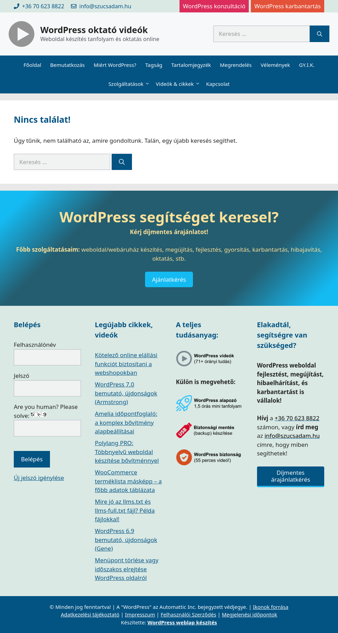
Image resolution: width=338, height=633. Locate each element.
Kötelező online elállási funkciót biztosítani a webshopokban (126, 363)
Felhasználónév (35, 345)
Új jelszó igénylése (39, 478)
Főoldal (32, 64)
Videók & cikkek (179, 83)
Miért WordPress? (115, 64)
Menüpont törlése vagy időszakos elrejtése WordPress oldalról (126, 569)
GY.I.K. (307, 64)
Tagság (153, 64)
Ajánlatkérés (169, 279)
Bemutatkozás (67, 64)
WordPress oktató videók (94, 30)
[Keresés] (319, 34)
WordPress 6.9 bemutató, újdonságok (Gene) (126, 539)
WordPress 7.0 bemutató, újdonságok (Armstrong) (126, 393)
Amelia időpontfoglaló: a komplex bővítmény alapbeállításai (126, 422)
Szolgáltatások (130, 83)
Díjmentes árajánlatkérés (290, 476)
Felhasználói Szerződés (188, 614)
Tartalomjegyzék (191, 64)
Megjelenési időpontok (249, 614)
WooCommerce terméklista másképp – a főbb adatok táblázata (128, 481)
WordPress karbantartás (287, 6)
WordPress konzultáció (214, 6)
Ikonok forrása (270, 606)
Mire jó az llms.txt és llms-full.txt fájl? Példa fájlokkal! (125, 510)
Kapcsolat (217, 83)
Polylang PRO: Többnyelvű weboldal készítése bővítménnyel (127, 451)
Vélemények (275, 64)
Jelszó (21, 376)
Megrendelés (236, 64)
